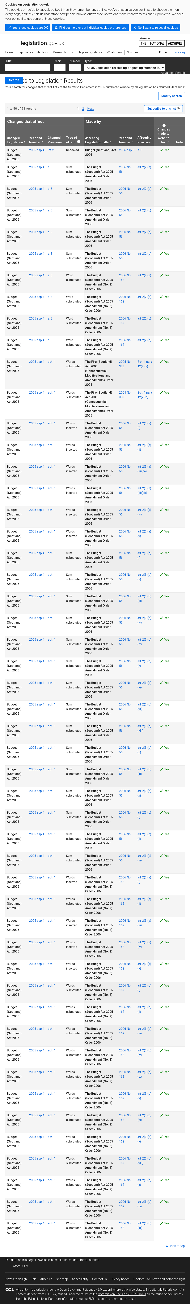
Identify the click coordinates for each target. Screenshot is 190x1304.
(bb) (144, 493)
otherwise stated (133, 1289)
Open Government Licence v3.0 (81, 1289)
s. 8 (139, 150)
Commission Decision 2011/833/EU (122, 1294)
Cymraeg (179, 52)
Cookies (139, 1279)
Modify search (171, 96)
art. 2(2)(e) (144, 253)
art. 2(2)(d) (144, 232)
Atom (16, 1266)
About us (46, 1279)
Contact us (99, 1279)
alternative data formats (74, 1260)
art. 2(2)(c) (144, 210)
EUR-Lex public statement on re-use (112, 1299)
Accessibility (80, 1279)
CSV (25, 1266)
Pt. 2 (51, 150)
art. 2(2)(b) (144, 189)
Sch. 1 (141, 362)
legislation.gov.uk (34, 42)
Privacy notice (120, 1279)
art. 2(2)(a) (144, 167)
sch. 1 (52, 362)
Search (14, 80)
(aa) (144, 471)
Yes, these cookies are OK (30, 27)
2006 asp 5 (126, 150)
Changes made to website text (163, 135)
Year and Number (35, 140)
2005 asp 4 (36, 150)
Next (90, 108)
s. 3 (50, 167)
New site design (16, 1279)
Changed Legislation (15, 140)
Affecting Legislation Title (97, 140)
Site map (62, 1279)
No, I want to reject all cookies (158, 27)
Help (33, 1279)
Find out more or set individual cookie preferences (92, 27)
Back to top (177, 1246)
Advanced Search (173, 73)
